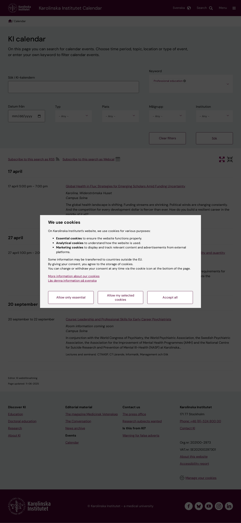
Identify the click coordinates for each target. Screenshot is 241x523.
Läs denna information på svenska (72, 281)
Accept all (170, 297)
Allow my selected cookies (120, 297)
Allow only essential (70, 297)
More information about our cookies (74, 276)
